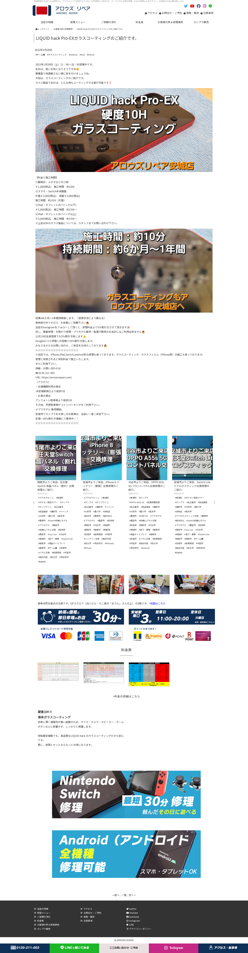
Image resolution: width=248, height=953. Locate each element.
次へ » (132, 895)
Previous (33, 502)
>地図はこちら (157, 603)
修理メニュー (43, 912)
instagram (133, 920)
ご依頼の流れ (43, 916)
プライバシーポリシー (140, 928)
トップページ (42, 29)
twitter (131, 908)
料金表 (40, 920)
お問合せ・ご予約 (172, 13)
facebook (132, 916)
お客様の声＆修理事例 (48, 924)
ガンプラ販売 (43, 928)
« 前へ (115, 895)
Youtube (132, 912)
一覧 (124, 895)
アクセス (153, 13)
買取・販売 (192, 13)
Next (214, 502)
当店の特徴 (42, 908)
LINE (131, 924)
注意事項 (208, 13)
